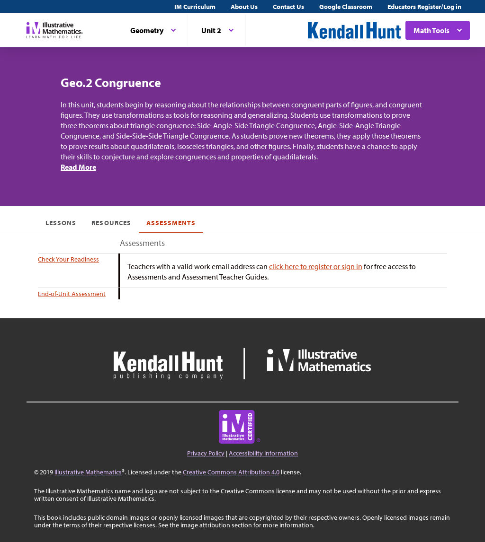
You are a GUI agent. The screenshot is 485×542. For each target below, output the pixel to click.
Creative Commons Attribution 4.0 (231, 472)
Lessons (60, 223)
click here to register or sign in (315, 266)
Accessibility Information (263, 453)
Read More (78, 167)
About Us (244, 6)
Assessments (171, 223)
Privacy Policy (206, 453)
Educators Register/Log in (424, 6)
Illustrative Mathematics (88, 472)
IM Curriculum (195, 6)
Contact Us (288, 6)
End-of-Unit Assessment (72, 293)
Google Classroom (345, 6)
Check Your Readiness (68, 259)
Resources (111, 223)
